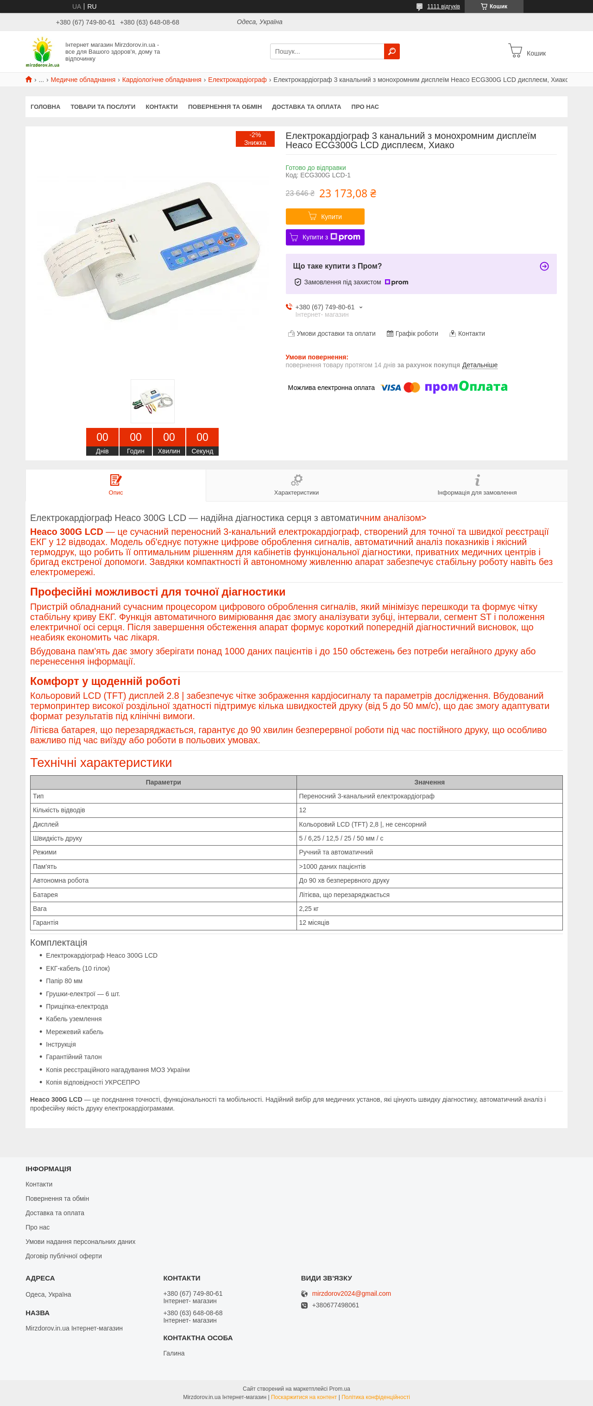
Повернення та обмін (225, 106)
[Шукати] (392, 51)
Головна (45, 106)
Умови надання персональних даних (80, 1241)
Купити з (331, 237)
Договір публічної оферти (63, 1256)
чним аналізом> (296, 641)
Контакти (161, 106)
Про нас (365, 106)
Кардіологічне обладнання (162, 79)
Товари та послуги (102, 106)
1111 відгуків (443, 6)
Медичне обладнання (83, 79)
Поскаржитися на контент (304, 1397)
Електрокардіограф (237, 79)
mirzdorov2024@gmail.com (351, 1293)
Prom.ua (339, 1389)
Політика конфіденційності (375, 1397)
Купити (331, 216)
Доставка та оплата (306, 106)
